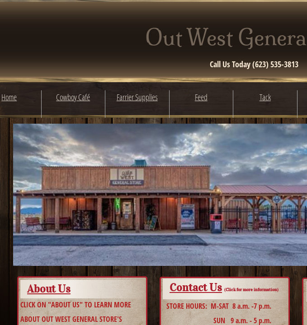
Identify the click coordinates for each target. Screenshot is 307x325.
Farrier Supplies (137, 97)
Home (9, 97)
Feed (201, 97)
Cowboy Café (73, 97)
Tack (265, 97)
